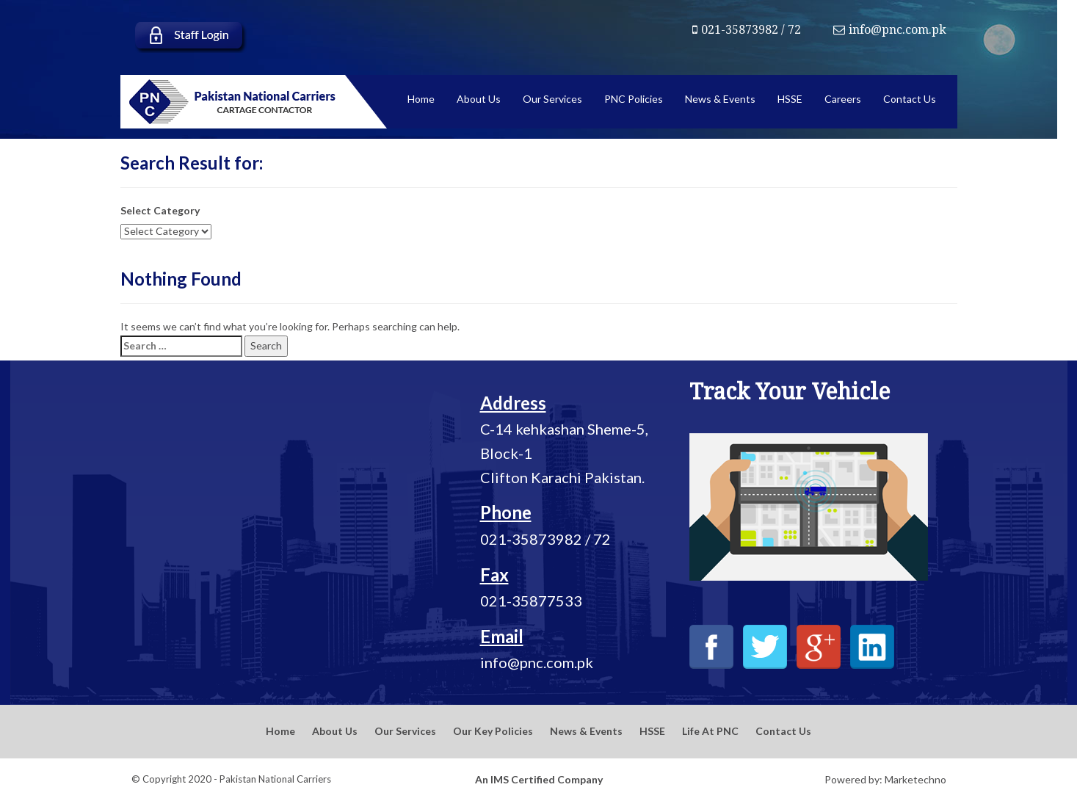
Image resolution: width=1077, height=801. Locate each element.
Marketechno (915, 779)
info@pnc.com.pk (889, 30)
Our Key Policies (493, 731)
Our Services (405, 731)
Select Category (160, 210)
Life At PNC (710, 731)
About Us (335, 731)
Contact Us (783, 731)
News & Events (586, 731)
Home (280, 731)
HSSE (652, 731)
